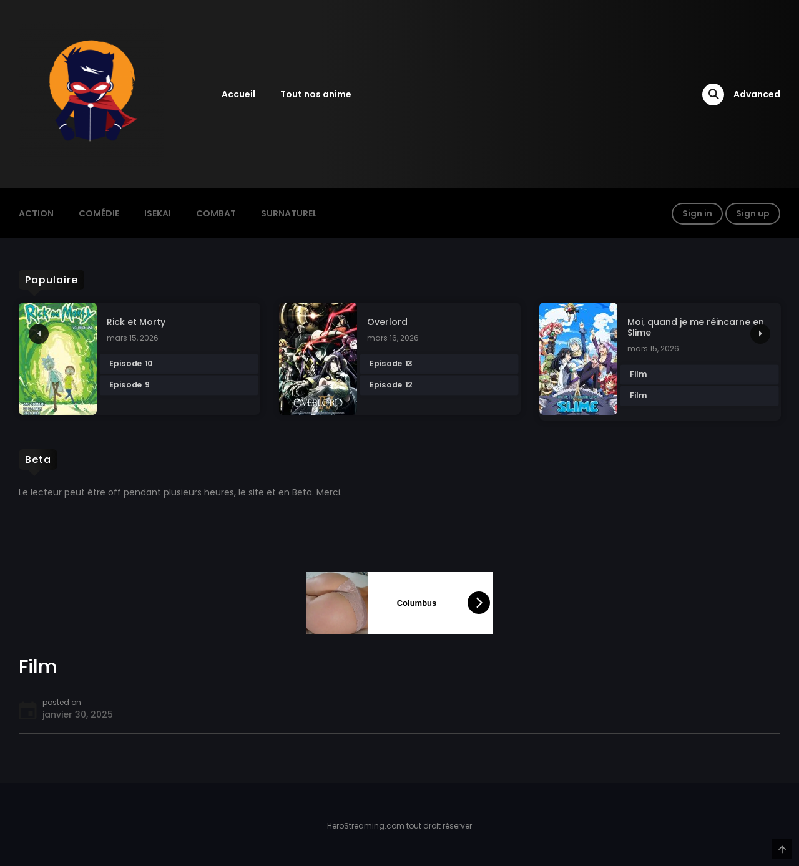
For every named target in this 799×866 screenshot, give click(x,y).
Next (760, 334)
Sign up (753, 213)
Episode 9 (129, 385)
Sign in (697, 213)
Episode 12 (391, 385)
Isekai (157, 213)
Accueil (238, 94)
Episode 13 (391, 364)
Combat (216, 213)
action (36, 213)
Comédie (99, 213)
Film (638, 374)
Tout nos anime (315, 94)
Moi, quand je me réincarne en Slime (695, 327)
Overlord (387, 322)
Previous (39, 334)
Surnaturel (289, 213)
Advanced (756, 94)
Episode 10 (130, 364)
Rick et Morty (136, 322)
